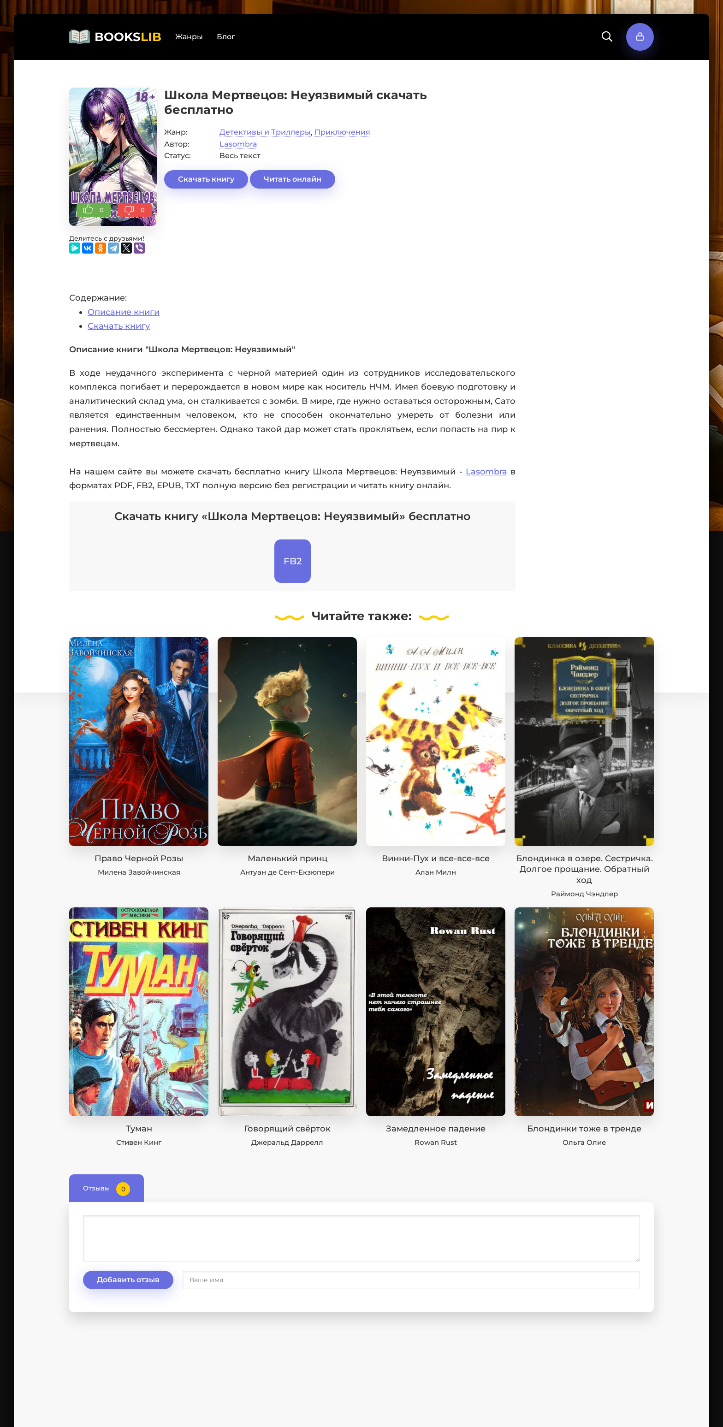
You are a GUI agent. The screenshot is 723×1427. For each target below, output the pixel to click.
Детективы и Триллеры (265, 132)
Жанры (189, 36)
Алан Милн (435, 872)
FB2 (293, 561)
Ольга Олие (584, 1142)
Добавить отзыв (128, 1279)
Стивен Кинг (138, 1142)
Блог (226, 36)
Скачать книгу (206, 179)
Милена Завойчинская (139, 872)
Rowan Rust (436, 1142)
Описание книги (124, 312)
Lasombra (238, 144)
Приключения (342, 132)
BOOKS (128, 37)
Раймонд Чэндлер (584, 893)
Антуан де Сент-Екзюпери (287, 872)
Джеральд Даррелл (287, 1142)
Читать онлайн (292, 179)
